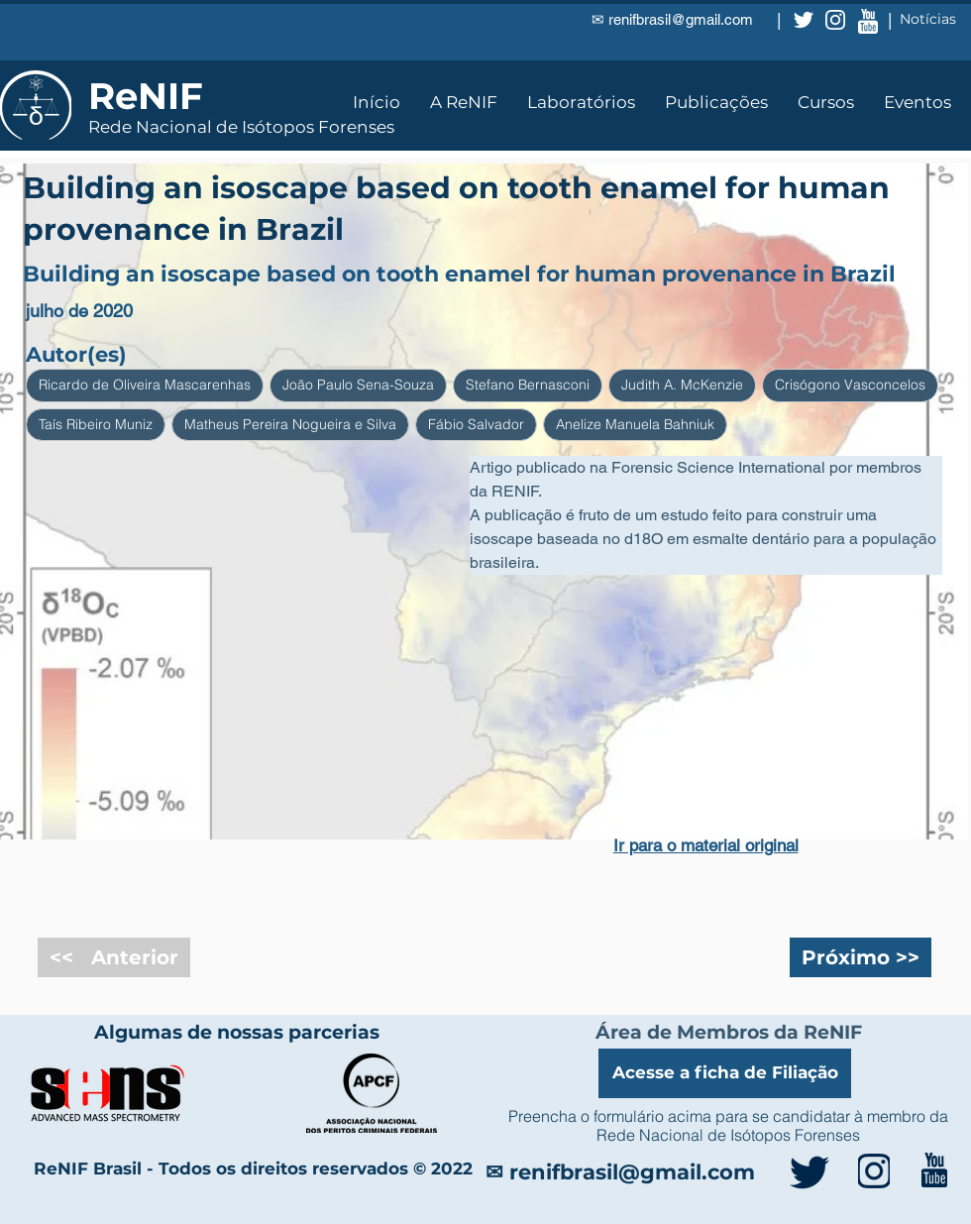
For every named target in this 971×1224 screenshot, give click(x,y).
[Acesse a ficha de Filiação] (724, 1073)
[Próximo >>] (860, 957)
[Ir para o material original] (705, 845)
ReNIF (145, 95)
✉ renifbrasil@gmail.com (672, 19)
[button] (463, 102)
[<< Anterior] (114, 957)
